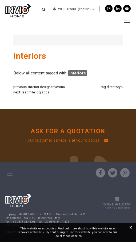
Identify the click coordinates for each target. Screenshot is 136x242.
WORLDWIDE (73, 9)
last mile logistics (35, 92)
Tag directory (111, 87)
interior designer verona (46, 87)
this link (38, 232)
